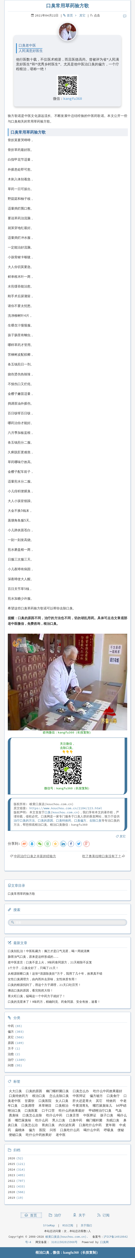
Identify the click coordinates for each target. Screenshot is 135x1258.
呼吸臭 (109, 1130)
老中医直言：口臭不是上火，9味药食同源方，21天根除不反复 (50, 962)
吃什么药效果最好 (72, 1110)
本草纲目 (45, 1105)
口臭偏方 (80, 820)
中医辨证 (89, 1115)
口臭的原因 (45, 820)
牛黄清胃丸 (80, 1105)
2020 (11, 1192)
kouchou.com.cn (65, 812)
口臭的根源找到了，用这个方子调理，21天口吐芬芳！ (44, 985)
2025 (11, 1164)
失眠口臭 (112, 1120)
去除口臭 (95, 820)
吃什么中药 (54, 1115)
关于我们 (86, 1225)
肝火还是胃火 (82, 1101)
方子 (11, 1048)
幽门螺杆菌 (94, 1120)
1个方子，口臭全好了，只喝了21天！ (33, 968)
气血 (118, 1110)
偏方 (11, 1032)
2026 (11, 1158)
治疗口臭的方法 (24, 820)
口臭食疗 (113, 1096)
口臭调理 (27, 1105)
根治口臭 (38, 1096)
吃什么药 (41, 1120)
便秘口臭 (15, 1135)
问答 (11, 1065)
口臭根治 (61, 1105)
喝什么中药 (92, 1130)
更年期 (110, 1125)
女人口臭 (61, 1101)
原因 (11, 1043)
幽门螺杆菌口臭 (57, 1091)
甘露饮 (29, 1101)
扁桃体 (20, 1130)
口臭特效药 (63, 820)
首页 (70, 15)
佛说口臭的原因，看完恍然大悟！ (30, 990)
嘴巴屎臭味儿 (102, 1105)
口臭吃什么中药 (90, 1125)
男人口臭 (58, 1120)
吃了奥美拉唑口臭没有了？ (101, 856)
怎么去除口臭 (59, 1096)
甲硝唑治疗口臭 (100, 1110)
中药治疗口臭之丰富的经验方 (35, 856)
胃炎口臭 (48, 1125)
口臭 (48, 812)
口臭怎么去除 (32, 1115)
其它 (82, 15)
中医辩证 (79, 1096)
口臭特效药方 (18, 1096)
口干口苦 (48, 1110)
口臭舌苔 (72, 1115)
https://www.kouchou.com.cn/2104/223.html (65, 808)
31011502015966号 (63, 1242)
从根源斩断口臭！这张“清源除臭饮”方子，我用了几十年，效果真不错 (55, 973)
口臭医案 (31, 1110)
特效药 (111, 1101)
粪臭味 (14, 1115)
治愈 (11, 1054)
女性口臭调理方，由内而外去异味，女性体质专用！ (42, 979)
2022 (11, 1181)
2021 (11, 1186)
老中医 (61, 1135)
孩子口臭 (106, 1115)
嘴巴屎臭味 (23, 1120)
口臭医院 (45, 1101)
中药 (11, 1026)
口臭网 (104, 1242)
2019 (11, 1198)
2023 (11, 1175)
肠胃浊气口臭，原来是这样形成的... (33, 957)
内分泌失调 (67, 1125)
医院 (42, 1130)
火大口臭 (15, 1091)
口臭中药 (75, 1120)
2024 (11, 1169)
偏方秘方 (96, 1096)
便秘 (120, 1130)
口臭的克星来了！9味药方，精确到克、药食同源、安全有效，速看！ (54, 1002)
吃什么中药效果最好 (107, 1091)
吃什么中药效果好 (39, 1135)
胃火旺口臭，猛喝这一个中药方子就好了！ (36, 996)
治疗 (11, 1060)
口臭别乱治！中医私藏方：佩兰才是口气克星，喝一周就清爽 (49, 951)
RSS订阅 (68, 1225)
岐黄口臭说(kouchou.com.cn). (66, 1237)
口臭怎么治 (29, 1125)
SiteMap (49, 1225)
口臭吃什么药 (70, 1130)
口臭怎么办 (81, 1091)
